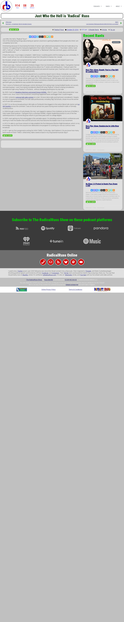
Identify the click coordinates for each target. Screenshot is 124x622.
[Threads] (42, 37)
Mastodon (68, 275)
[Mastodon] (32, 37)
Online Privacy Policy (48, 289)
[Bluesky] (30, 37)
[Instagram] (37, 37)
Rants (109, 6)
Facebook (45, 273)
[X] (40, 37)
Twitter (20, 271)
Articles (104, 30)
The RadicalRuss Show (34, 280)
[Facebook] (35, 37)
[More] (52, 37)
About (119, 6)
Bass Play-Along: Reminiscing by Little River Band (102, 127)
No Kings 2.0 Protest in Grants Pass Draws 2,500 (101, 185)
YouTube (83, 275)
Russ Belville (48, 280)
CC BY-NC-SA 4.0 (71, 280)
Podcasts (98, 6)
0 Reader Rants (93, 30)
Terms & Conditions (75, 289)
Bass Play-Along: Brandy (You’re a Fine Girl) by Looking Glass (102, 71)
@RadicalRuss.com (49, 275)
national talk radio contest (24, 97)
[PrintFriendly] (50, 37)
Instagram (55, 273)
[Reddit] (45, 37)
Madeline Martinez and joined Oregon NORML (31, 92)
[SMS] (47, 37)
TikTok (66, 273)
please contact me (72, 285)
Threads (88, 271)
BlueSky (25, 275)
